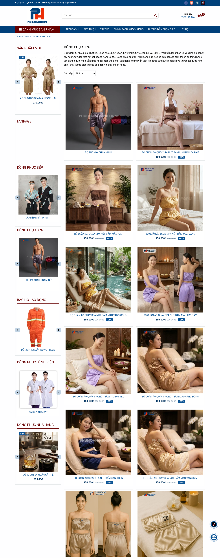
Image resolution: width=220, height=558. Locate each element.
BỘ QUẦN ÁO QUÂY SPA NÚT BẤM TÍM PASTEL (98, 396)
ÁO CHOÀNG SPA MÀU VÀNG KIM (38, 98)
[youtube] (192, 2)
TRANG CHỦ (72, 29)
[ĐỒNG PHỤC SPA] (37, 15)
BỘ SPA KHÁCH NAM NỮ (98, 152)
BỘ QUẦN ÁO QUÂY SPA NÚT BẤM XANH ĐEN (98, 478)
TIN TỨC (104, 29)
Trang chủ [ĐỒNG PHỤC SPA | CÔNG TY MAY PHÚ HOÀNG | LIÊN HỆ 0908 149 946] (22, 36)
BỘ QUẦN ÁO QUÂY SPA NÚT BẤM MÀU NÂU (98, 233)
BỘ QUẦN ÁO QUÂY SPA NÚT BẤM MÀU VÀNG (170, 233)
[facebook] (187, 2)
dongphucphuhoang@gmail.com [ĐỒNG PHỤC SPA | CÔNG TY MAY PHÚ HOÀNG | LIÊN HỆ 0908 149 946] (59, 2)
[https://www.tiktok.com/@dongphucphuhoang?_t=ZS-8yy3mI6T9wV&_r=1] (203, 2)
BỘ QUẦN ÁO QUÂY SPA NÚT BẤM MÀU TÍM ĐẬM (170, 315)
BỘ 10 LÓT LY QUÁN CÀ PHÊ (38, 474)
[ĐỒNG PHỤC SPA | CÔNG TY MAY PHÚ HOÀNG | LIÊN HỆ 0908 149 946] (201, 16)
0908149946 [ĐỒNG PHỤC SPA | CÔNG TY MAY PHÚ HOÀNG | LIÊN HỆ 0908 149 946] (33, 2)
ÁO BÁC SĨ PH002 (38, 412)
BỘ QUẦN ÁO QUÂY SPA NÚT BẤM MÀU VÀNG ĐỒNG (170, 396)
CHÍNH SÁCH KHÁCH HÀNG (129, 29)
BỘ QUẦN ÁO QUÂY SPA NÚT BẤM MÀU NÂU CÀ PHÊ (170, 152)
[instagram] (198, 2)
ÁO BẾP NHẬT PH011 (38, 217)
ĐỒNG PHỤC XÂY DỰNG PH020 (38, 349)
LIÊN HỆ (184, 29)
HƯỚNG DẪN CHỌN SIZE (161, 29)
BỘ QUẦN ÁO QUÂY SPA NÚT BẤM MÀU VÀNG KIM (170, 478)
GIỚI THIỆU (89, 29)
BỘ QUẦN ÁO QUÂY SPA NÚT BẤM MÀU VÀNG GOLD (98, 315)
